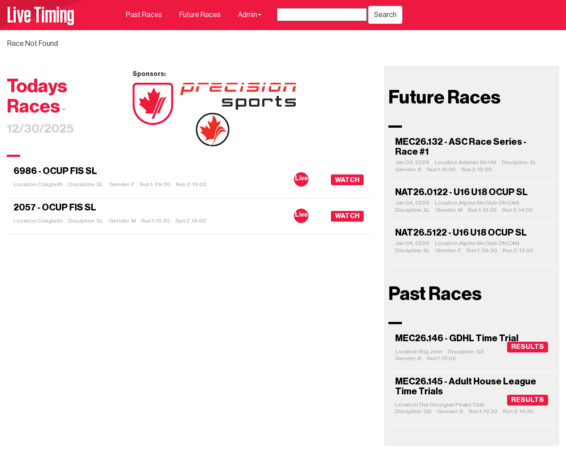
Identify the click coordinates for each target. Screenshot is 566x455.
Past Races (144, 14)
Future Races (200, 14)
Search (385, 14)
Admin (250, 14)
